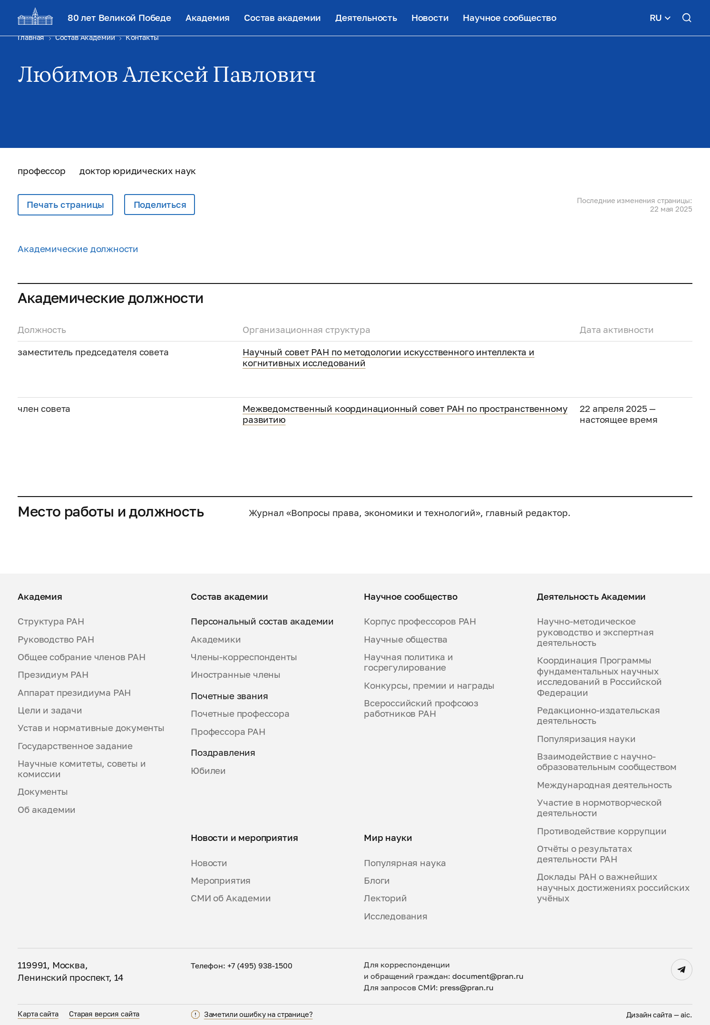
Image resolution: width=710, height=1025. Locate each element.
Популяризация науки (586, 738)
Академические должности (78, 249)
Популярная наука (405, 863)
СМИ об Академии (231, 898)
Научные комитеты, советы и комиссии (82, 768)
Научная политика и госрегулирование (408, 662)
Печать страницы (65, 204)
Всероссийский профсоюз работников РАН (421, 708)
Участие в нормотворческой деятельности (599, 807)
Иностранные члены (236, 674)
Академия (207, 17)
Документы (43, 791)
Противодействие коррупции (601, 831)
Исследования (396, 916)
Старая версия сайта (104, 1013)
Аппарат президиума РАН (74, 692)
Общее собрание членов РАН (81, 657)
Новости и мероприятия (244, 837)
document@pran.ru (488, 976)
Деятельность (366, 17)
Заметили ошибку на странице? (258, 1014)
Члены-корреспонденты (244, 657)
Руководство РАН (56, 639)
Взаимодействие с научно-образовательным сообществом (607, 761)
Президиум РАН (53, 674)
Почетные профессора (240, 713)
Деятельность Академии (591, 596)
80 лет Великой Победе (119, 17)
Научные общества (405, 639)
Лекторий (385, 898)
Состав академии (282, 17)
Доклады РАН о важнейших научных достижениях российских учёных (613, 887)
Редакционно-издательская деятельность (598, 715)
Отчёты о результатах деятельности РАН (584, 853)
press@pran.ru (467, 987)
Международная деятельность (604, 785)
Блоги (377, 880)
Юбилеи (208, 770)
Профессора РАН (228, 731)
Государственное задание (75, 746)
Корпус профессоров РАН (420, 621)
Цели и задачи (50, 710)
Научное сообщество (509, 17)
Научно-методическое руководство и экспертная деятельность (595, 632)
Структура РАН (51, 621)
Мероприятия (221, 880)
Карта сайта (38, 1013)
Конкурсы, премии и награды (429, 685)
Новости (430, 17)
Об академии (47, 809)
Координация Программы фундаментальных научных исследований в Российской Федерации (599, 676)
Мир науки (388, 837)
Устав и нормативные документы (91, 727)
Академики (216, 639)
